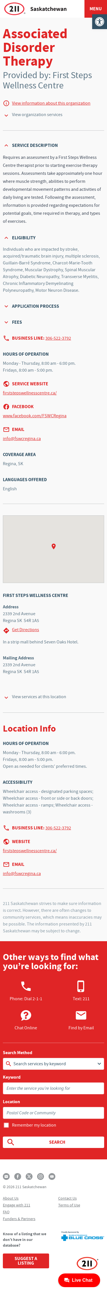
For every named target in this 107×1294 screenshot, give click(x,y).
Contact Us (67, 1198)
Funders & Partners (19, 1218)
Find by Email (81, 1020)
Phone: (26, 991)
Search (35, 1142)
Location (11, 1102)
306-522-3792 (58, 338)
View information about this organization (51, 103)
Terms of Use (69, 1205)
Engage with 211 (16, 1205)
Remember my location (34, 1125)
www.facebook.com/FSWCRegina (34, 416)
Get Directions (21, 630)
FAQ (6, 1211)
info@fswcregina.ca (22, 439)
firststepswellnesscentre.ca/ (30, 393)
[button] (99, 21)
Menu (96, 9)
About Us (11, 1198)
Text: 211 (81, 991)
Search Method (17, 1053)
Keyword (12, 1077)
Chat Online (26, 1020)
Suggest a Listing (26, 1260)
